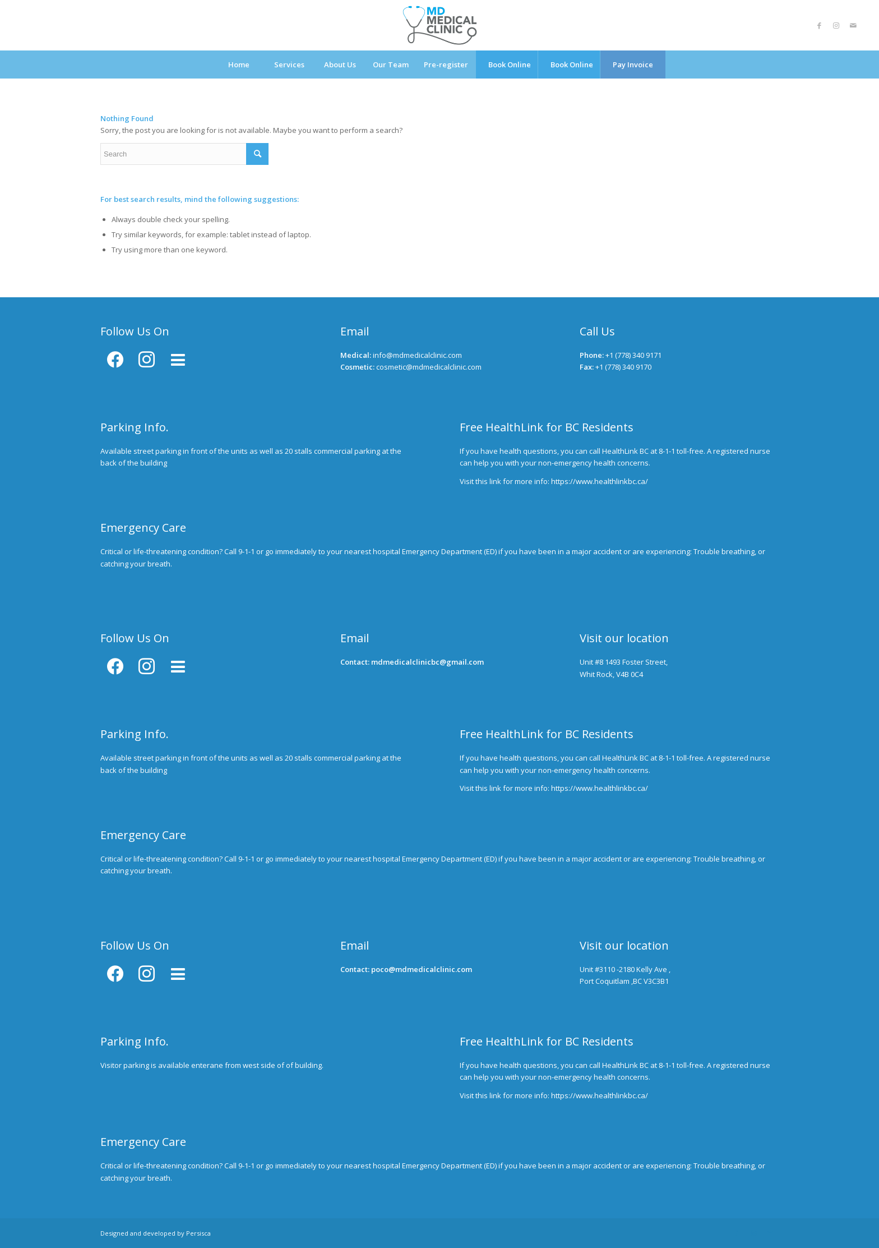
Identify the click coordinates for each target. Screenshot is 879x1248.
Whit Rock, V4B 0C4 (611, 674)
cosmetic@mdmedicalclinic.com (429, 367)
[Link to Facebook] (819, 25)
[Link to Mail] (853, 25)
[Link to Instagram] (836, 25)
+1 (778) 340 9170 (623, 367)
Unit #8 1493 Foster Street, (624, 662)
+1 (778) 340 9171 (633, 355)
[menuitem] (239, 64)
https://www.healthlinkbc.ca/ (599, 481)
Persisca (198, 1233)
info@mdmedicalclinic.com (417, 355)
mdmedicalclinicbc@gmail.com (427, 662)
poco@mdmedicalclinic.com (421, 969)
